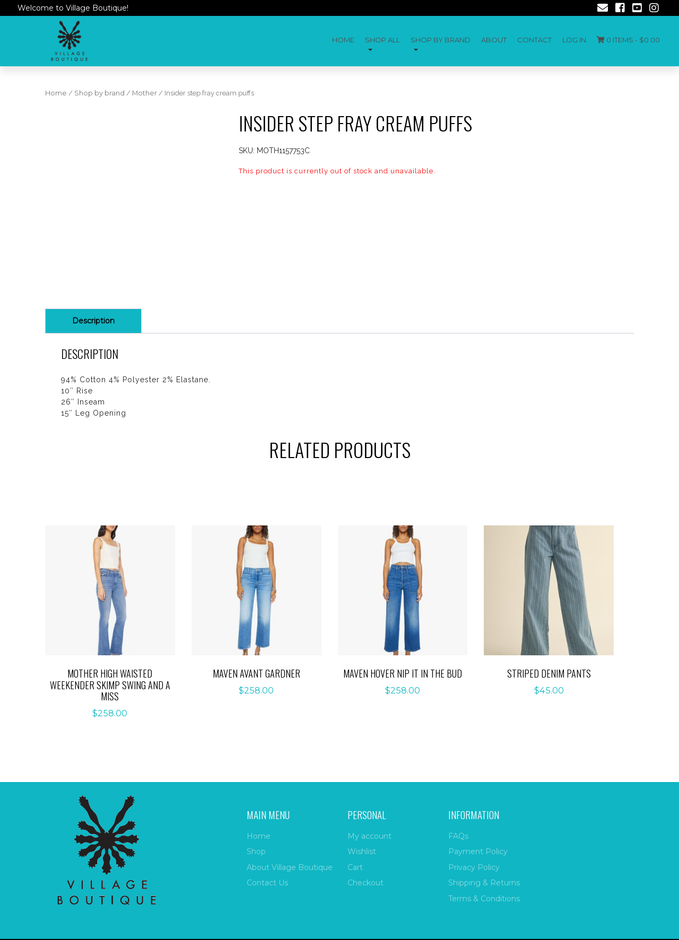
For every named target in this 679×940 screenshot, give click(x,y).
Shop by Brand (441, 40)
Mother (144, 93)
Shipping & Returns (484, 883)
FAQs (458, 836)
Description (93, 321)
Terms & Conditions (484, 898)
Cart (355, 867)
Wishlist (361, 851)
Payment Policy (478, 851)
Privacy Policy (474, 867)
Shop (256, 851)
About (494, 40)
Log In (574, 40)
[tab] (93, 321)
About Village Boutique (290, 867)
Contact (534, 40)
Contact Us (267, 883)
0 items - (628, 40)
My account (369, 836)
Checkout (365, 883)
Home (343, 40)
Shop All (382, 40)
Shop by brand (99, 93)
